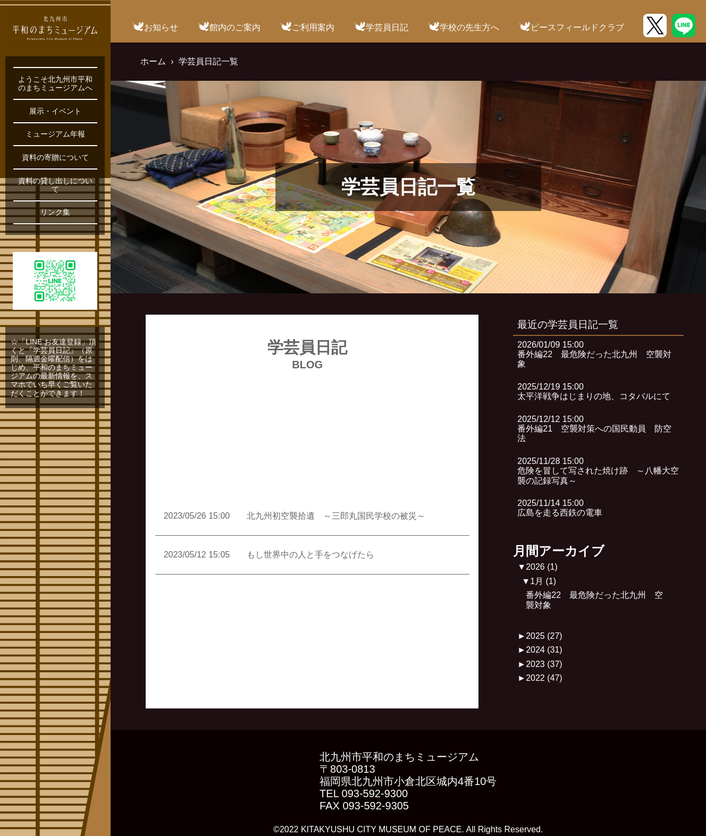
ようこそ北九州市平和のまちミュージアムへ (55, 83)
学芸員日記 (387, 27)
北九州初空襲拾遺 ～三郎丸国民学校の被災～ (336, 515)
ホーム (153, 61)
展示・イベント (55, 111)
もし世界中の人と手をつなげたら (310, 554)
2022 (544, 677)
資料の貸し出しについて (55, 184)
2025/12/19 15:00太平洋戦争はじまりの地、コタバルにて (593, 391)
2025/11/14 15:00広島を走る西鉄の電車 (559, 508)
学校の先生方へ (469, 27)
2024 (544, 649)
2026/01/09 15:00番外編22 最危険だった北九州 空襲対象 (594, 354)
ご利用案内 (313, 27)
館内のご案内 (234, 27)
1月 (543, 581)
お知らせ (161, 27)
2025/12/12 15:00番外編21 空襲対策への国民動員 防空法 (594, 429)
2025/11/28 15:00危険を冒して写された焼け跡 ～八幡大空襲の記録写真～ (598, 471)
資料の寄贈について (55, 157)
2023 (544, 664)
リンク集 (55, 212)
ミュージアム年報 (55, 134)
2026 (542, 566)
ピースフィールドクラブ (577, 27)
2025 (544, 635)
